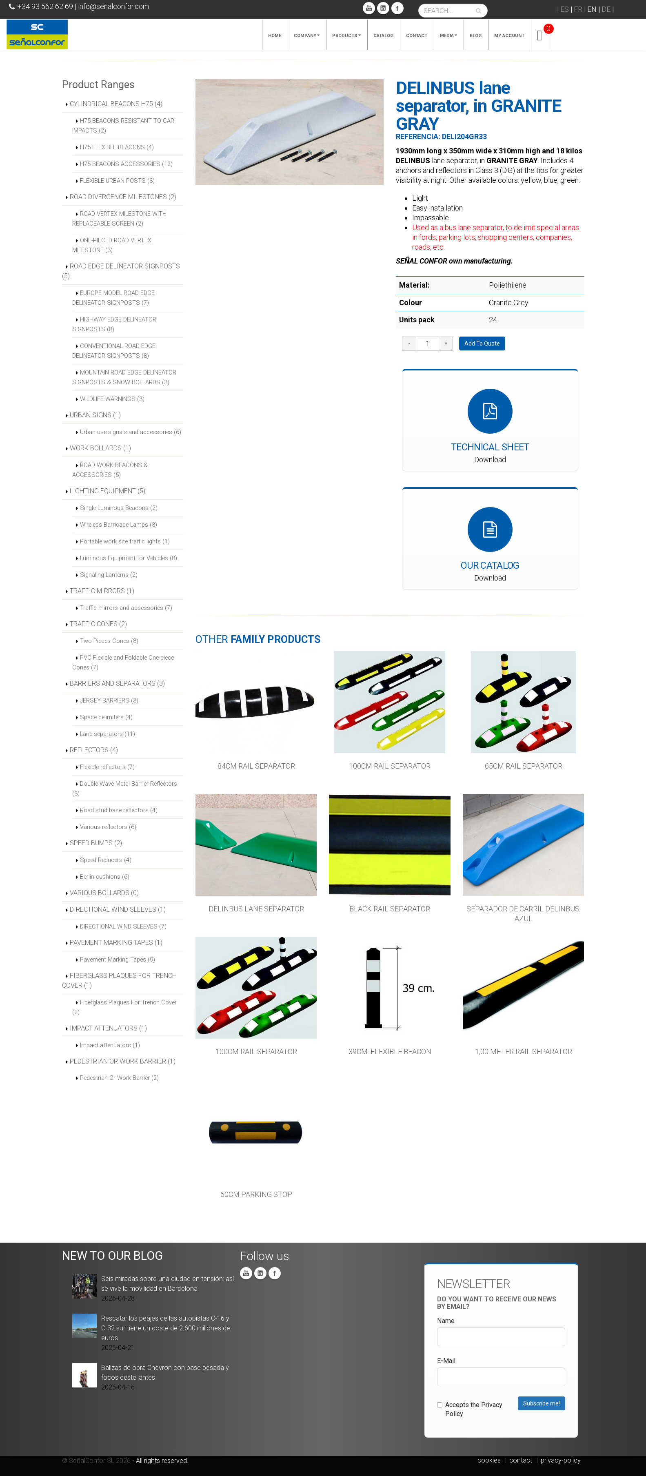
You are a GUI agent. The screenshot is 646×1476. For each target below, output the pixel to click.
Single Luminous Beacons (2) (119, 508)
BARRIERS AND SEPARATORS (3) (117, 683)
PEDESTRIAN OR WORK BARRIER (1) (122, 1061)
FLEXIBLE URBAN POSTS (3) (117, 180)
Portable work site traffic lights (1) (125, 541)
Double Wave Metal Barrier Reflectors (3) (124, 788)
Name (446, 1321)
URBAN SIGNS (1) (95, 415)
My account (509, 35)
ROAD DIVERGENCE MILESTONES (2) (123, 197)
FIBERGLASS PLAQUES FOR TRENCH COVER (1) (119, 980)
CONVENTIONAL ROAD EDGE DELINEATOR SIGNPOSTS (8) (113, 350)
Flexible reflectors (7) (107, 767)
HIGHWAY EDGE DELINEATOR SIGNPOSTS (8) (114, 324)
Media (448, 35)
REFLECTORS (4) (94, 750)
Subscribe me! (541, 1403)
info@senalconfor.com (113, 6)
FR (578, 9)
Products (346, 35)
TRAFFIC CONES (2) (98, 624)
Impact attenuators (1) (110, 1045)
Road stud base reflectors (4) (119, 810)
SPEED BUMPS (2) (96, 843)
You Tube (369, 8)
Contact (416, 35)
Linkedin (383, 8)
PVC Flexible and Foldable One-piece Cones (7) (123, 662)
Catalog (383, 35)
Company (307, 35)
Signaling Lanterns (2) (109, 574)
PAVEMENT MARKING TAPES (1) (116, 942)
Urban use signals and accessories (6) (130, 432)
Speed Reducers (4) (105, 860)
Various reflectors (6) (108, 827)
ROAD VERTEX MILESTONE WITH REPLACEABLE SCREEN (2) (119, 218)
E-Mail (446, 1361)
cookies (489, 1460)
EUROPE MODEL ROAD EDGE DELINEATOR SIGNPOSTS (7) (113, 297)
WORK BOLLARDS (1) (100, 448)
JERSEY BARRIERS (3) (109, 700)
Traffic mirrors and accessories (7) (126, 608)
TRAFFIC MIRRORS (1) (102, 591)
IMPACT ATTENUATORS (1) (108, 1028)
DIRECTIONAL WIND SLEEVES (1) (118, 909)
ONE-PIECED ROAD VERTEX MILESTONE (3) (111, 245)
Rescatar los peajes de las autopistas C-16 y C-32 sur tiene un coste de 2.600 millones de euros (165, 1328)
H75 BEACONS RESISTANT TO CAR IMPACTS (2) (123, 125)
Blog (476, 35)
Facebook (397, 8)
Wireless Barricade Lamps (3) (118, 524)
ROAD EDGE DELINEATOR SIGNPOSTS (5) (121, 271)
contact (520, 1460)
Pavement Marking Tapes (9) (117, 959)
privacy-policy (561, 1460)
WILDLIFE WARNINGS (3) (112, 399)
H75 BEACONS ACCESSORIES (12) (126, 164)
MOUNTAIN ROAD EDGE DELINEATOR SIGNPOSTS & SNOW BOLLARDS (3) (124, 377)
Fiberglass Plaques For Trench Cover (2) (124, 1007)
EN (592, 9)
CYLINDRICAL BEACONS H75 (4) (116, 104)
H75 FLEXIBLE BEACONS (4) (117, 147)
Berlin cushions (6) (104, 876)
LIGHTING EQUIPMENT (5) (107, 491)
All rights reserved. (162, 1461)
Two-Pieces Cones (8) (109, 641)
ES (564, 9)
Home (274, 35)
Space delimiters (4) (106, 717)
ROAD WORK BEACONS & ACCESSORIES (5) (110, 470)
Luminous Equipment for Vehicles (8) (128, 558)
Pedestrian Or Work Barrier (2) (119, 1078)
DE (606, 9)
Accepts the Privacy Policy (469, 1409)
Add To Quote (482, 343)
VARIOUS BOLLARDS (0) (104, 893)
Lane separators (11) (107, 734)
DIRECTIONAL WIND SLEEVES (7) (123, 926)
